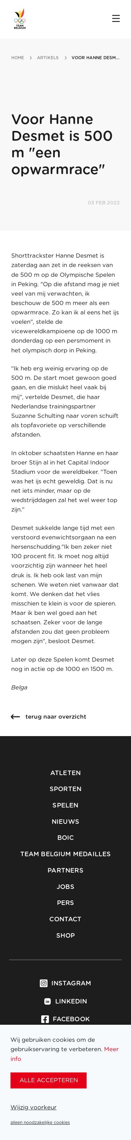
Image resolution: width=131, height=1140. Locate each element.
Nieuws (65, 822)
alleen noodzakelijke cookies (40, 1123)
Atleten (65, 773)
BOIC (65, 838)
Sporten (65, 789)
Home (17, 58)
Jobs (65, 887)
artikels (48, 58)
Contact (65, 919)
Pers (65, 903)
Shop (65, 936)
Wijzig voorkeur (33, 1107)
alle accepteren (49, 1080)
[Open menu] (116, 19)
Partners (65, 871)
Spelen (65, 806)
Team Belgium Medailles (65, 854)
